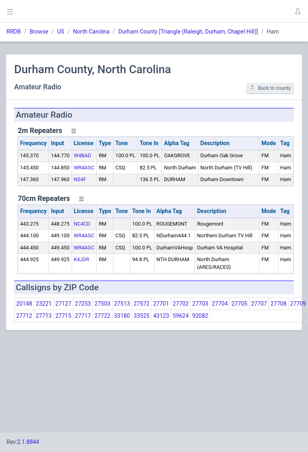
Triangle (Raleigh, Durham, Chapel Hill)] (209, 31)
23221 (43, 303)
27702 (181, 303)
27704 (219, 303)
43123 (161, 316)
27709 (298, 303)
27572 (141, 303)
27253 (83, 303)
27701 (161, 303)
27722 (102, 316)
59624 (181, 316)
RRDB (13, 31)
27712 (24, 316)
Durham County (137, 31)
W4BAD (82, 155)
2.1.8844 (28, 442)
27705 (239, 303)
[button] (297, 11)
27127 (63, 303)
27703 (200, 303)
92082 (200, 316)
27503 (102, 303)
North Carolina (91, 31)
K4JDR (81, 259)
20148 (24, 303)
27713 (43, 316)
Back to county (270, 88)
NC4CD (82, 224)
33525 (141, 316)
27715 (63, 316)
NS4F (80, 179)
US (60, 31)
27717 (83, 316)
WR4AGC (84, 168)
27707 (259, 303)
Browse (39, 31)
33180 (122, 316)
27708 (278, 303)
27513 (122, 303)
